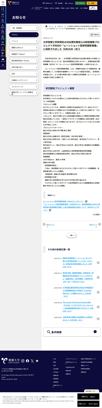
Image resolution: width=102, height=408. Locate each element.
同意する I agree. (88, 396)
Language (69, 3)
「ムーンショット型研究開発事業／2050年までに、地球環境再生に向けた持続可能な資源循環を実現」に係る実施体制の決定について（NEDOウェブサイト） (71, 207)
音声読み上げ (48, 3)
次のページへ (93, 225)
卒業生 (63, 8)
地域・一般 (79, 8)
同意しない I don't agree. (88, 404)
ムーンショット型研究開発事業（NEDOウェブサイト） (63, 201)
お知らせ (60, 26)
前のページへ (50, 225)
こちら (35, 399)
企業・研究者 (70, 8)
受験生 (46, 8)
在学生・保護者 (54, 8)
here (70, 401)
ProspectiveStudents (38, 8)
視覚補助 (58, 3)
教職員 (86, 8)
